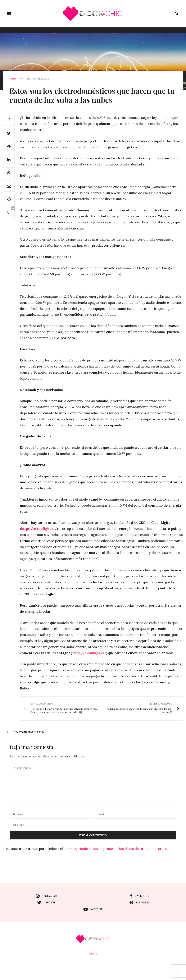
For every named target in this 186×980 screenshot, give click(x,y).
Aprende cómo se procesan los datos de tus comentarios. (120, 849)
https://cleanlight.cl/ (89, 653)
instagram (46, 896)
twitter (46, 903)
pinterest (140, 903)
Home (93, 953)
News (13, 79)
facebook (139, 896)
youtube (93, 909)
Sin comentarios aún (26, 732)
